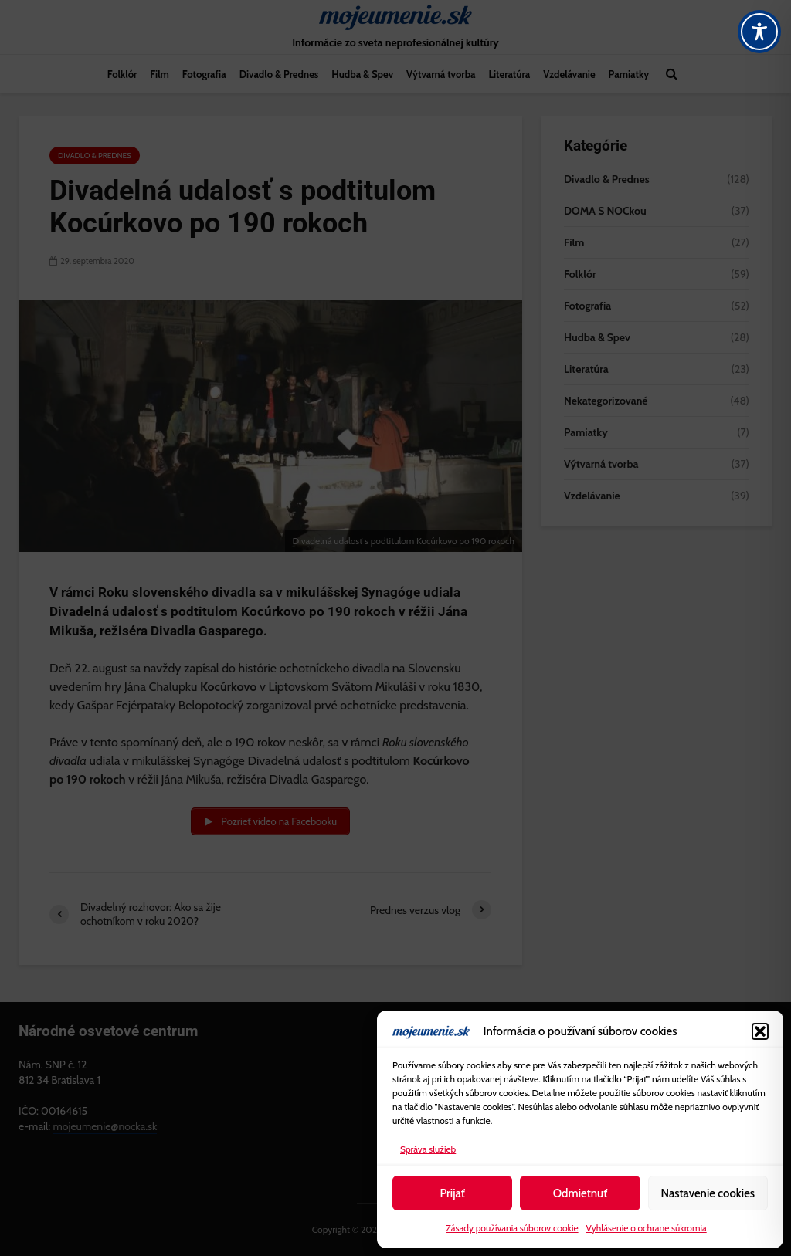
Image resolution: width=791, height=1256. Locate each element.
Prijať (452, 1193)
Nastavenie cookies (707, 1193)
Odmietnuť (580, 1193)
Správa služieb (428, 1149)
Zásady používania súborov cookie (512, 1228)
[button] (760, 1031)
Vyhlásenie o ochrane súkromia (646, 1228)
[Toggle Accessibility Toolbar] (759, 32)
